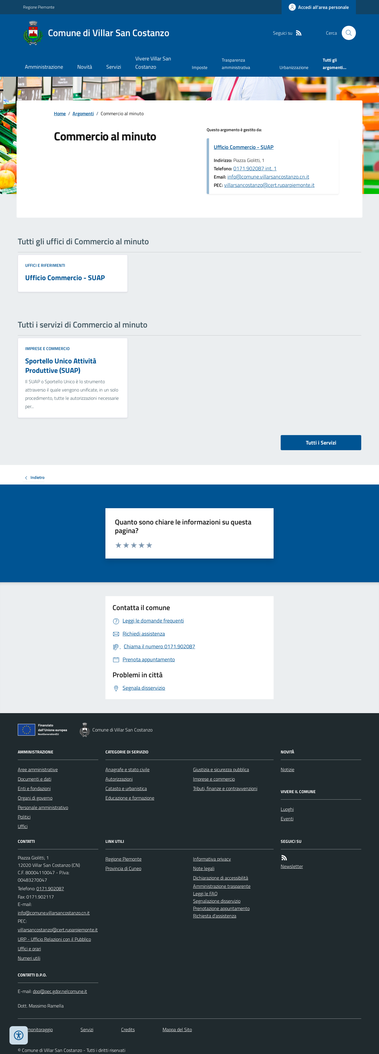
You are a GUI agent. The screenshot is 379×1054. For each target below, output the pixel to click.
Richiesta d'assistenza (214, 915)
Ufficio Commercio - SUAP (244, 147)
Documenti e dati (34, 778)
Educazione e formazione (129, 797)
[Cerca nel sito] (346, 33)
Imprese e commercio (47, 348)
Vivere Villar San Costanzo (153, 62)
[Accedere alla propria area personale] (319, 7)
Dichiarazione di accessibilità (220, 877)
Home (60, 113)
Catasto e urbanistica (126, 788)
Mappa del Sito (177, 1029)
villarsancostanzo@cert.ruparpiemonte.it (269, 185)
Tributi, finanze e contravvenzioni (225, 788)
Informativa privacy (212, 858)
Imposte (200, 67)
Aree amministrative (38, 769)
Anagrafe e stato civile (127, 769)
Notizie (287, 769)
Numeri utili (29, 958)
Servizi (113, 67)
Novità (84, 67)
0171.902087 (50, 888)
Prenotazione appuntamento (221, 908)
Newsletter (292, 866)
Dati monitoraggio (35, 1029)
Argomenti (83, 113)
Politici (24, 816)
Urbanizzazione (294, 67)
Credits (128, 1029)
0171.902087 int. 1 (255, 168)
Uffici (23, 826)
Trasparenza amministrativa (236, 63)
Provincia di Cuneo (123, 868)
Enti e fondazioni (34, 788)
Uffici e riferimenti (45, 265)
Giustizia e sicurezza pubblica (221, 769)
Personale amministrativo (43, 807)
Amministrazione (44, 67)
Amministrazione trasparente (221, 886)
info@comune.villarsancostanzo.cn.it (268, 177)
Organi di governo (35, 797)
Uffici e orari (29, 948)
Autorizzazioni (119, 778)
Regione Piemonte (38, 7)
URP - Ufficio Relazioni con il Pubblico (54, 939)
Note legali (203, 868)
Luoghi (287, 809)
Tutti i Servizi (321, 443)
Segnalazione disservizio (216, 900)
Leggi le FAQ (205, 893)
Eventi (287, 818)
